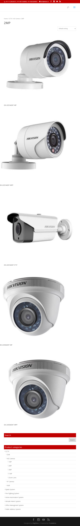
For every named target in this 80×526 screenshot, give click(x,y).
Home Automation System (14, 497)
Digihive (36, 523)
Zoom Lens (12, 478)
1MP (10, 462)
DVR (8, 455)
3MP (10, 470)
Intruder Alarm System (13, 501)
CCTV (10, 19)
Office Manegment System (14, 505)
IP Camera (10, 482)
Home (6, 19)
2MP (10, 466)
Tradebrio (52, 523)
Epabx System (10, 489)
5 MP (10, 474)
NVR (8, 485)
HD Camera (16, 19)
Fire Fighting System (12, 493)
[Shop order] (67, 29)
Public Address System (13, 509)
